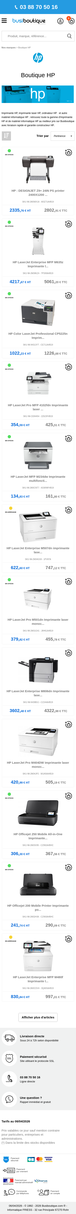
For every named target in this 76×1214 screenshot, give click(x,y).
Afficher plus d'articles (38, 1017)
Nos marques (9, 47)
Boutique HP (24, 47)
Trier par (42, 136)
